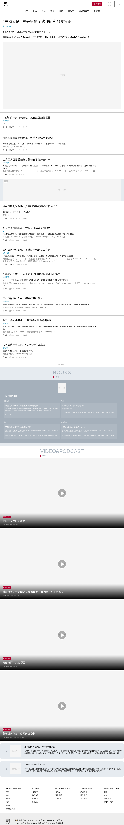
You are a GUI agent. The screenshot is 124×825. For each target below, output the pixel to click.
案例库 (71, 11)
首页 (26, 11)
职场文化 (35, 798)
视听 (61, 11)
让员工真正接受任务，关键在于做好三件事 (26, 159)
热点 (35, 11)
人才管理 (35, 792)
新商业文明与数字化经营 (34, 764)
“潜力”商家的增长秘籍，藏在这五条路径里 (26, 117)
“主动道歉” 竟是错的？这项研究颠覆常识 (37, 21)
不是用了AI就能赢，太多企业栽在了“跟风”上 (28, 228)
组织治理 (35, 795)
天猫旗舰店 (10, 809)
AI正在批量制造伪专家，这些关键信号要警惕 (28, 137)
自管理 (97, 11)
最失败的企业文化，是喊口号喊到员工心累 (26, 249)
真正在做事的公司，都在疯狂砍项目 (23, 298)
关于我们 (58, 798)
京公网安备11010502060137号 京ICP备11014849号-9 (39, 820)
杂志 (44, 11)
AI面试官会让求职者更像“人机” (18, 427)
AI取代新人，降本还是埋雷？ (74, 405)
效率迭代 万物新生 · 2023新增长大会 (39, 747)
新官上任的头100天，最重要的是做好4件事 (27, 320)
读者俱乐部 (84, 11)
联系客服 (83, 792)
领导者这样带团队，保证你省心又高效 (24, 344)
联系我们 (58, 792)
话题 (52, 11)
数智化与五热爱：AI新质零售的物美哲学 (22, 405)
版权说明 (58, 795)
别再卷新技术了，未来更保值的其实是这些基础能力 (32, 274)
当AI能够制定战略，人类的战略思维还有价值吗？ (30, 206)
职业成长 (35, 802)
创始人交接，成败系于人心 (73, 427)
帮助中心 (83, 795)
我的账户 (83, 798)
